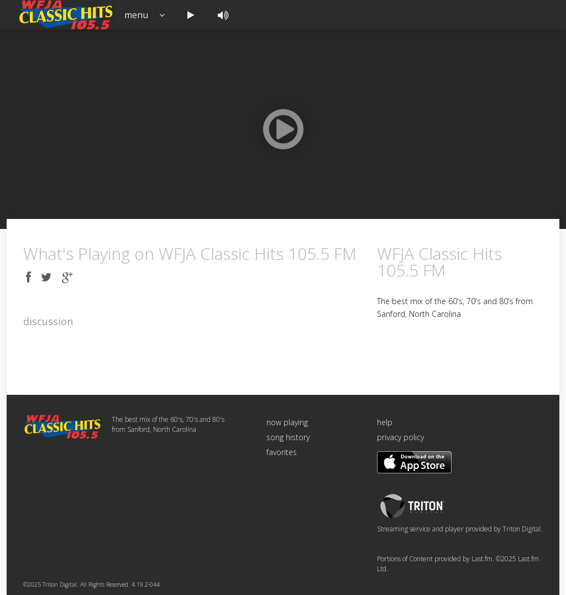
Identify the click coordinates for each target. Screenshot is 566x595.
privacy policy (400, 437)
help (384, 422)
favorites (281, 452)
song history (288, 437)
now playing (287, 422)
